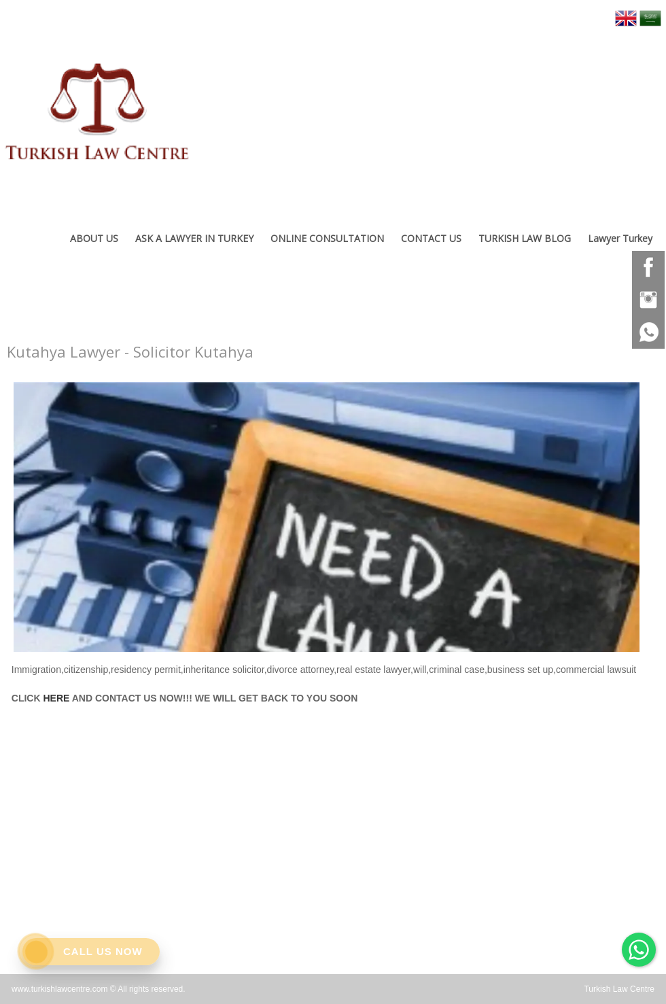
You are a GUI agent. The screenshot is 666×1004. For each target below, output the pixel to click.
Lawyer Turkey (620, 238)
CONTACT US (431, 238)
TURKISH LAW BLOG (524, 238)
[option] (326, 513)
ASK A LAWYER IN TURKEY (194, 238)
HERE (56, 698)
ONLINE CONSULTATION (327, 238)
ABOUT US (94, 238)
